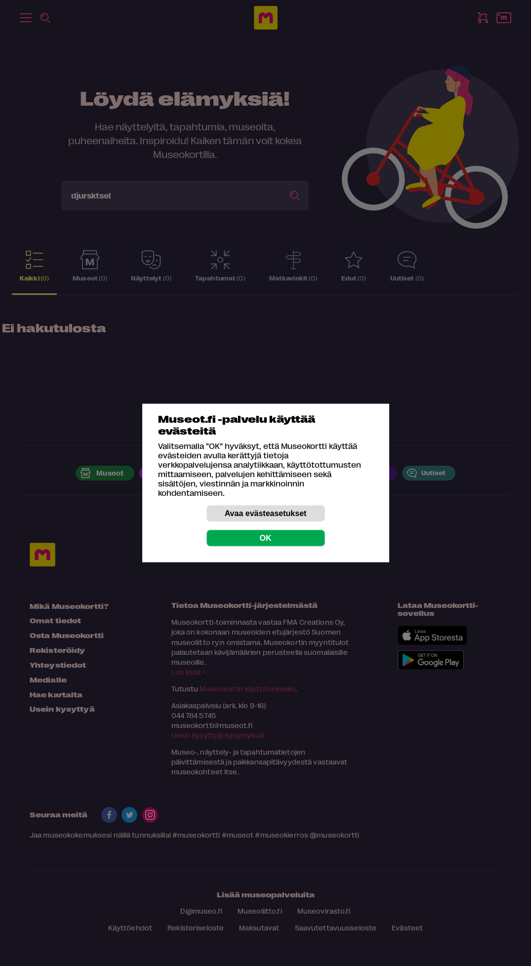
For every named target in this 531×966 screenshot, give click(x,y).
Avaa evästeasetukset (266, 513)
